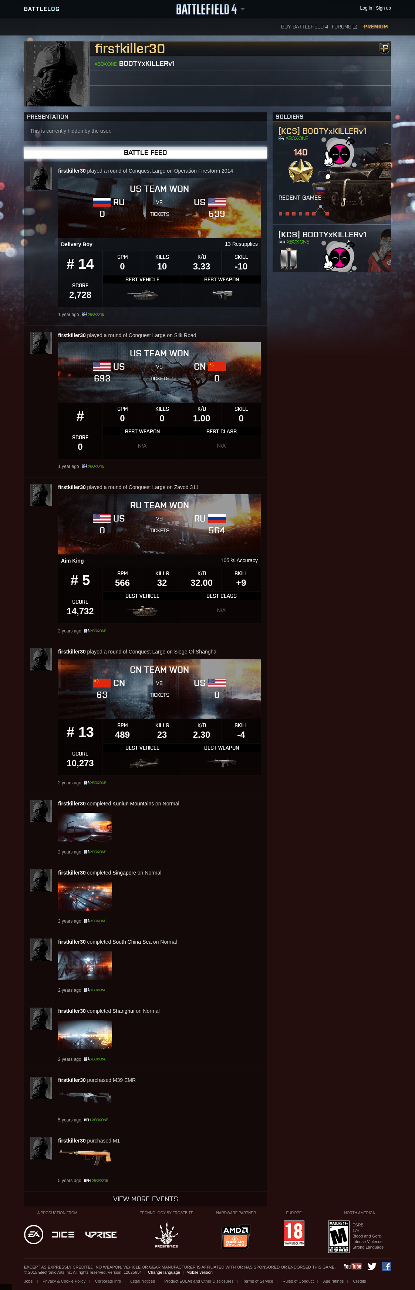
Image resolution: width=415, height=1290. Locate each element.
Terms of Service (258, 1281)
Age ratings (333, 1281)
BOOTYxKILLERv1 (147, 63)
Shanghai (123, 1011)
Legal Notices (142, 1281)
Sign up (383, 8)
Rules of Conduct (298, 1281)
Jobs (29, 1281)
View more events (145, 1199)
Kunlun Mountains (133, 804)
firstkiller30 (72, 171)
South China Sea (132, 942)
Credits (359, 1281)
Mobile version (199, 1272)
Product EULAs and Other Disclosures (198, 1281)
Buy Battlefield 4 (304, 27)
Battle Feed (145, 152)
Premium (376, 26)
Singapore (124, 873)
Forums (344, 27)
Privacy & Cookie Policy (64, 1281)
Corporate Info (108, 1281)
